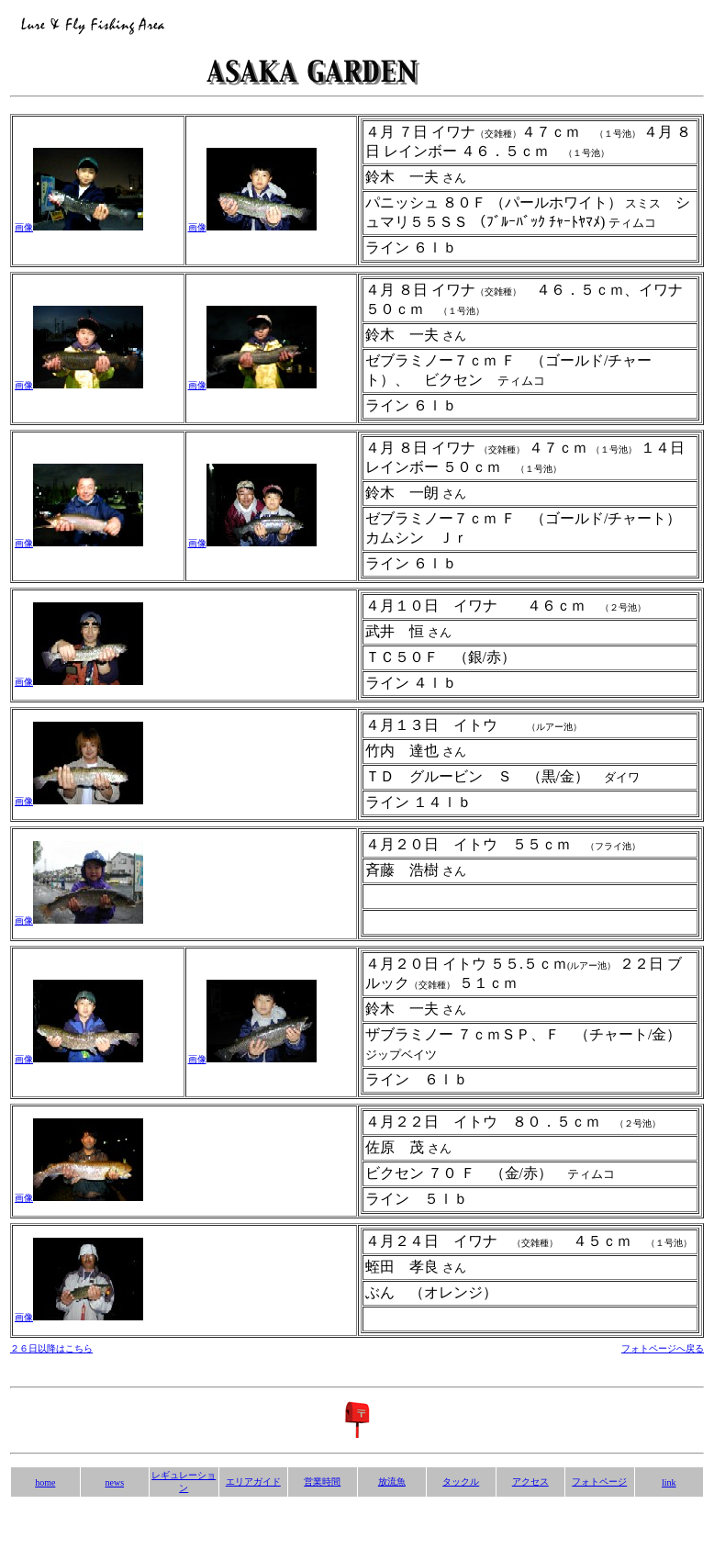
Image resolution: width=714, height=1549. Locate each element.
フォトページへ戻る (662, 1348)
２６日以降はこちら (51, 1348)
